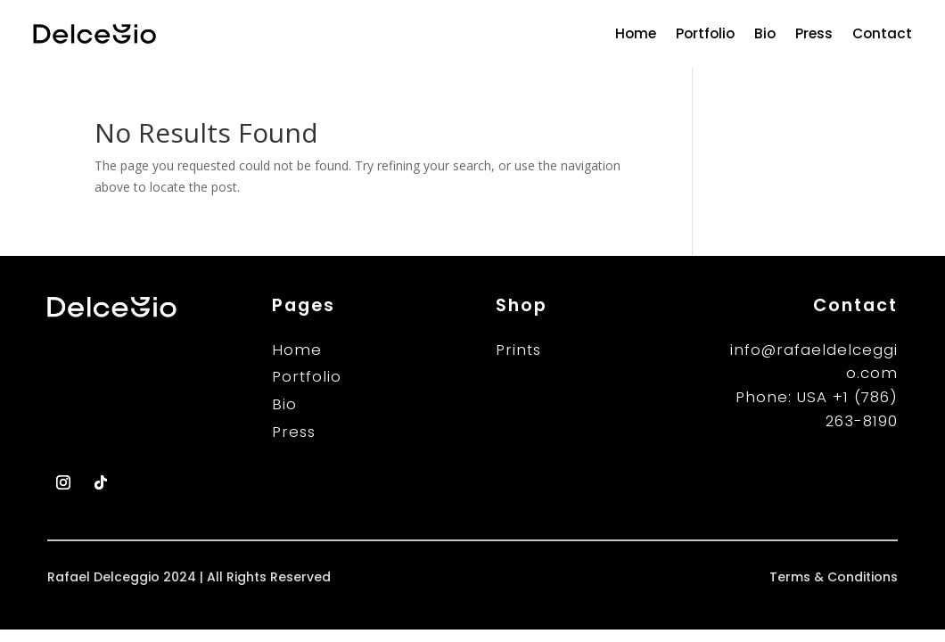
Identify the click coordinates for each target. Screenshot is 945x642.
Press (814, 33)
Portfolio (705, 33)
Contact (882, 33)
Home (635, 33)
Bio (765, 33)
